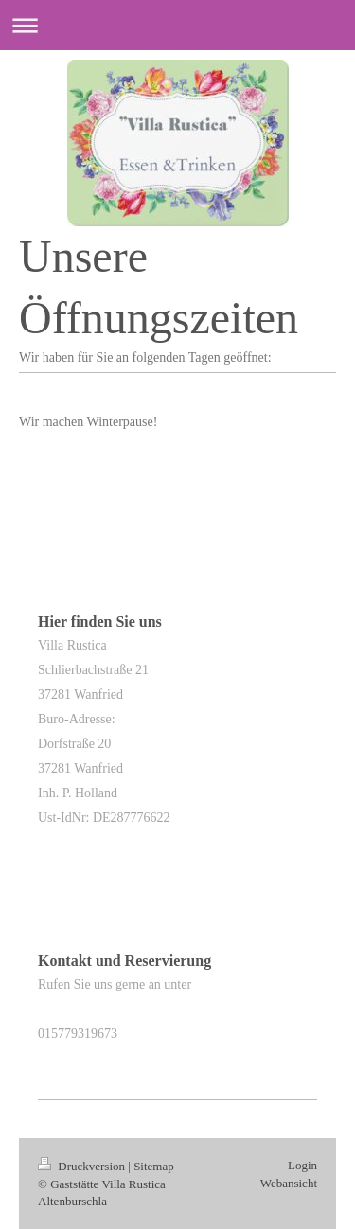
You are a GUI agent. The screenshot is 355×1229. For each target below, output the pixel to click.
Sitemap (153, 1166)
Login (302, 1165)
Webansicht (288, 1183)
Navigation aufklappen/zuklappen (177, 25)
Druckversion (83, 1166)
